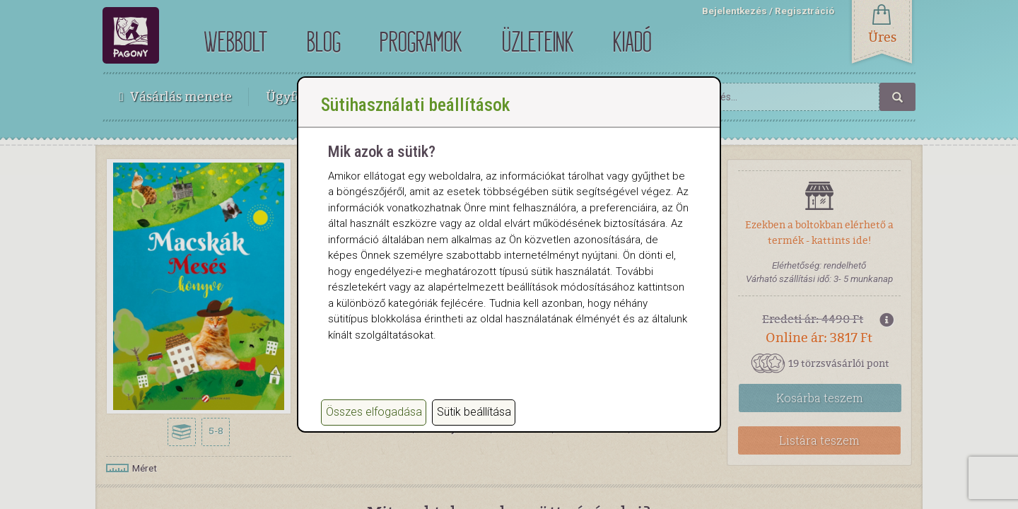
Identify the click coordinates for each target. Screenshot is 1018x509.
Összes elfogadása (374, 412)
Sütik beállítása (474, 412)
